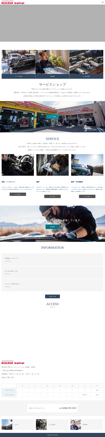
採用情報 (52, 226)
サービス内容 (18, 76)
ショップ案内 (52, 116)
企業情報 (52, 76)
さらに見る (17, 194)
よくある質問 (86, 76)
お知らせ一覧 (52, 296)
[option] (52, 23)
